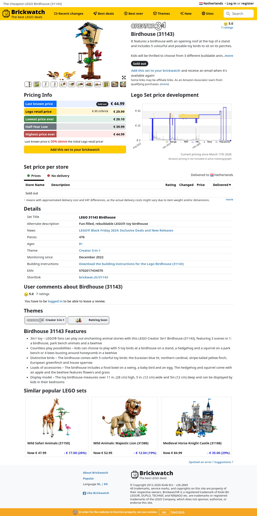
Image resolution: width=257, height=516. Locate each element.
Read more (177, 512)
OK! (164, 512)
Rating (171, 185)
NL (99, 484)
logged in (55, 301)
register (247, 3)
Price (201, 185)
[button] (124, 77)
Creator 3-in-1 (90, 250)
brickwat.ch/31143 (93, 277)
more (229, 55)
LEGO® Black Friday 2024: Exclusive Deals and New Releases (126, 230)
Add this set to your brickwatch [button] (155, 70)
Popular (88, 478)
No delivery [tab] (58, 175)
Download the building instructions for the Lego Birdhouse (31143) (131, 264)
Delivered (220, 185)
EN (106, 484)
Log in (232, 3)
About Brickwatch (95, 473)
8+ (81, 243)
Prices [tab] (34, 175)
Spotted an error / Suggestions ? (211, 462)
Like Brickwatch (96, 493)
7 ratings (227, 27)
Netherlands (211, 3)
